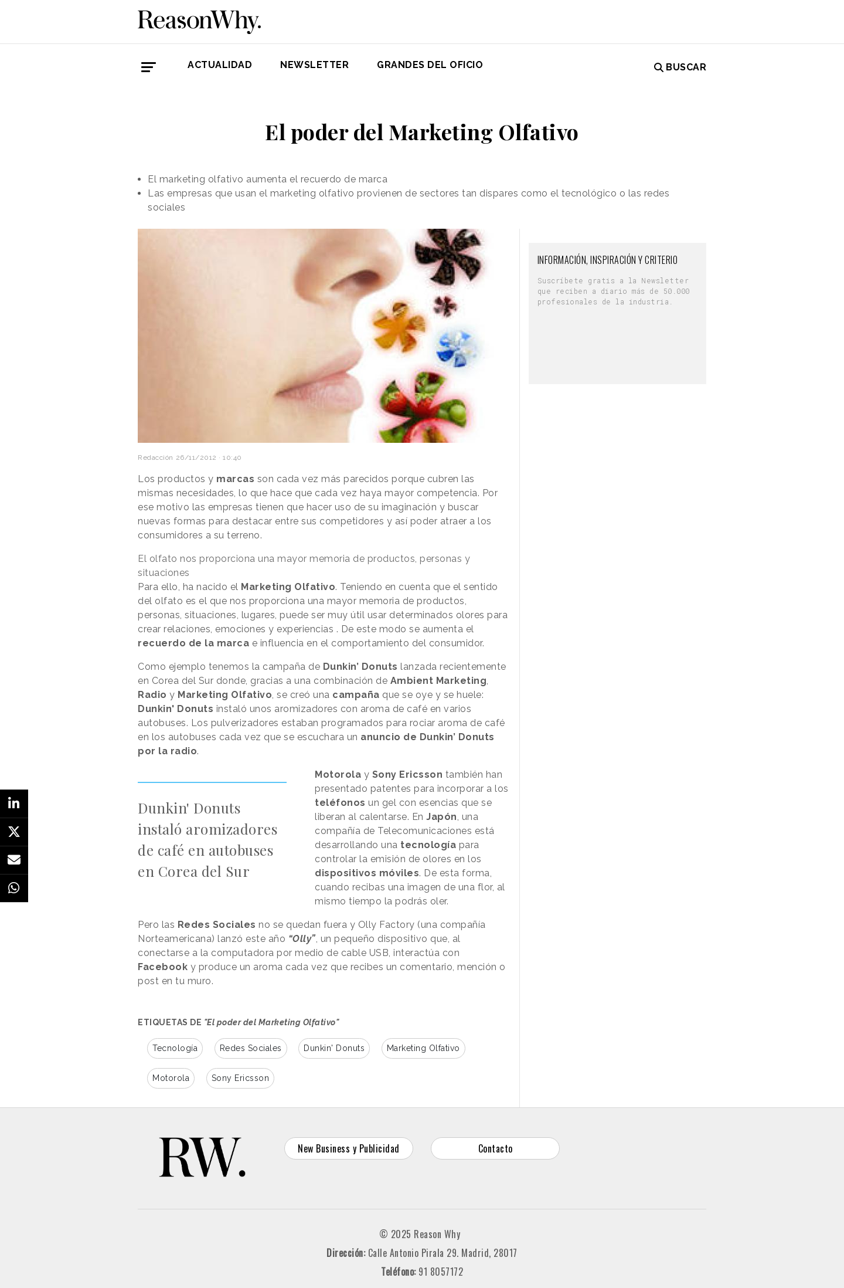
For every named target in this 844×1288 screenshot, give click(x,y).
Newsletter (314, 64)
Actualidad (220, 64)
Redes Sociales (251, 1048)
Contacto (495, 1148)
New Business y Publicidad (349, 1148)
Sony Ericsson (241, 1078)
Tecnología (175, 1048)
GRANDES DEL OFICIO (430, 64)
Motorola (170, 1078)
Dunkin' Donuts (334, 1048)
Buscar (680, 67)
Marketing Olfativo (423, 1048)
